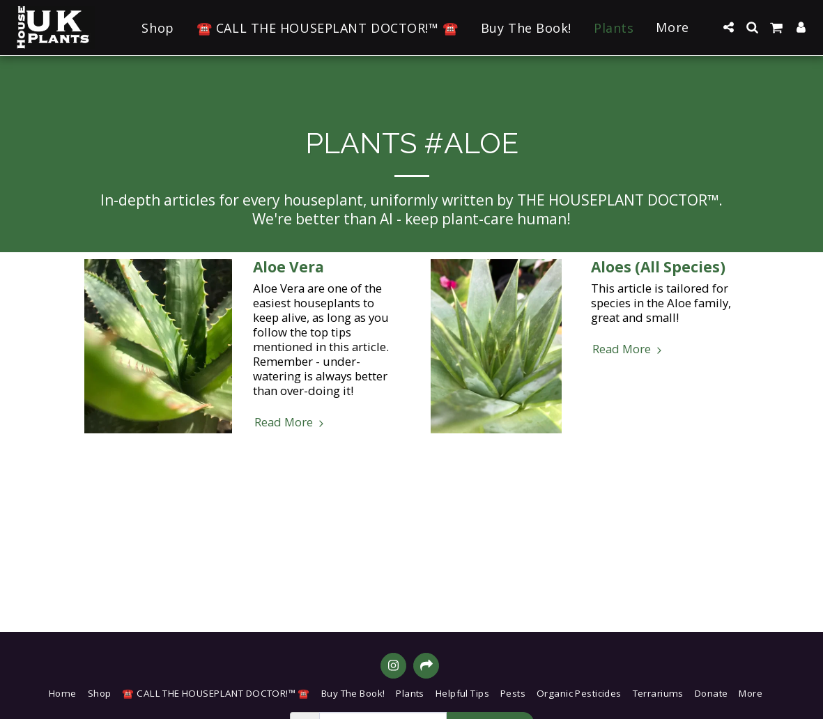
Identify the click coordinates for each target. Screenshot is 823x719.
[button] (728, 27)
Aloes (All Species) (658, 267)
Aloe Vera (288, 267)
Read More (291, 422)
